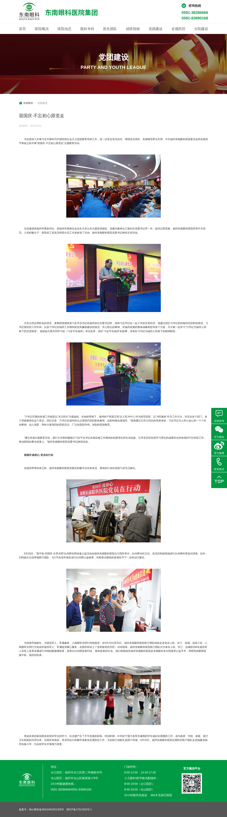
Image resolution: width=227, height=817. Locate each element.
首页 (22, 29)
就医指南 (133, 29)
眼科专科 (87, 29)
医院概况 (42, 29)
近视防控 (178, 29)
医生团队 (110, 29)
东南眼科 (28, 103)
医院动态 (64, 29)
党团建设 (156, 29)
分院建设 (201, 29)
